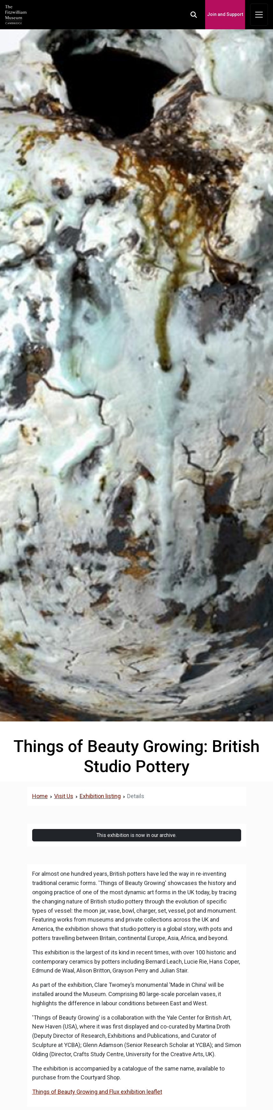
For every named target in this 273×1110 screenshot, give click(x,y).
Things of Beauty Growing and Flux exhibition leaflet (97, 1091)
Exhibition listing (100, 796)
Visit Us (63, 796)
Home (40, 796)
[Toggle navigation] (259, 15)
